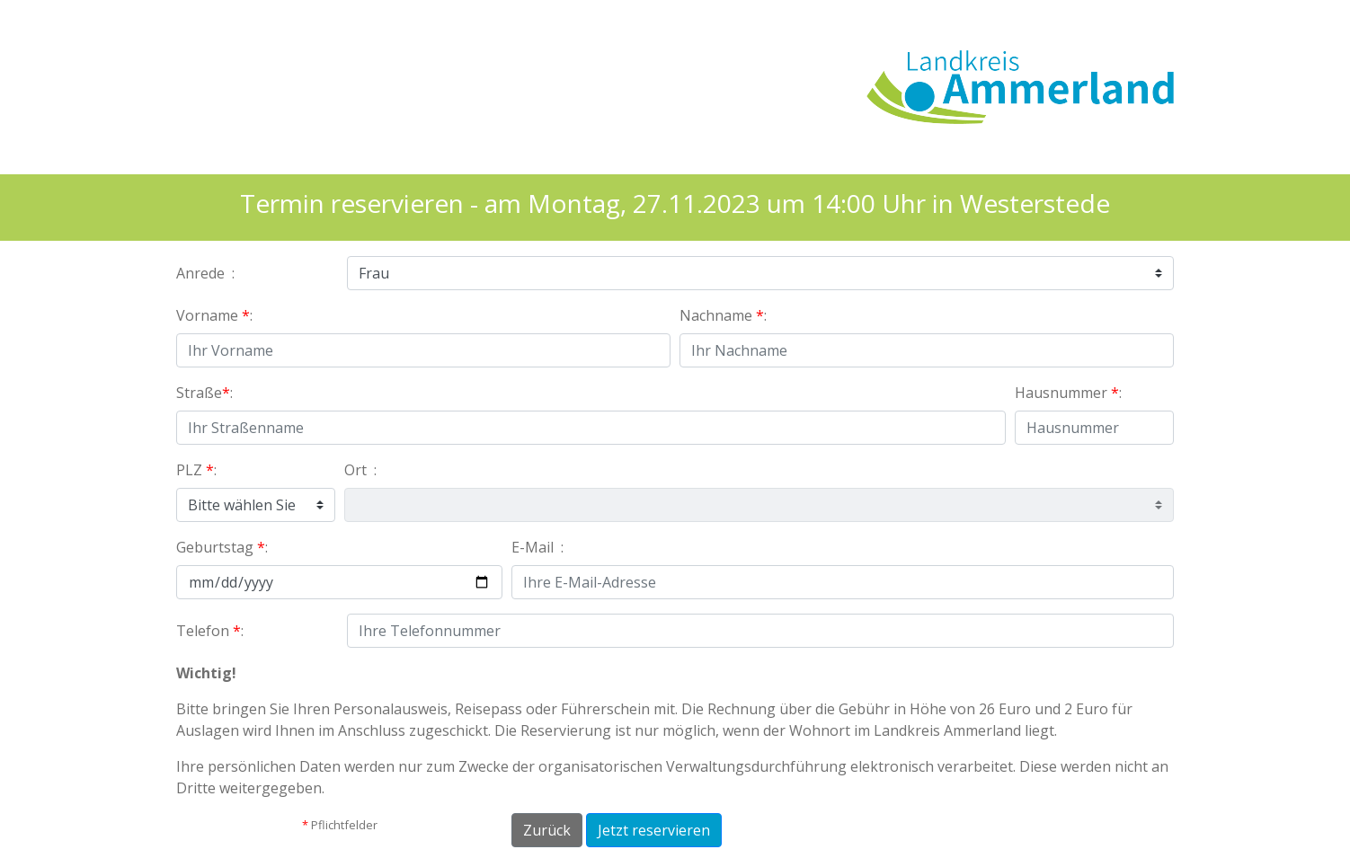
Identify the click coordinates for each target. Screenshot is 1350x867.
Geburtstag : (223, 547)
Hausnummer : (1070, 393)
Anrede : (207, 273)
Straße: (206, 393)
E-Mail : (539, 547)
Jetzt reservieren (654, 830)
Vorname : (216, 315)
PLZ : (198, 470)
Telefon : (211, 631)
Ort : (362, 470)
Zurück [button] (547, 830)
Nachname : (724, 315)
